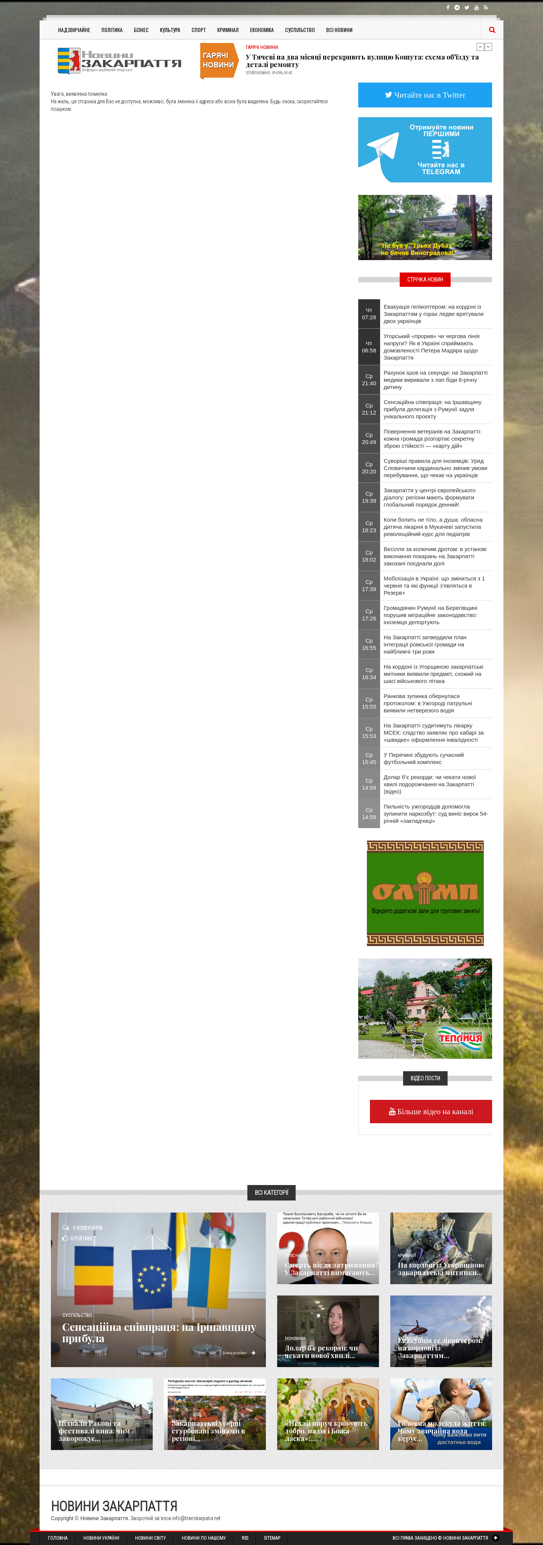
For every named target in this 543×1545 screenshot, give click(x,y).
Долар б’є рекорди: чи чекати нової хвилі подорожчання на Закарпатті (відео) (430, 784)
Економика (295, 1339)
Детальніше (238, 1352)
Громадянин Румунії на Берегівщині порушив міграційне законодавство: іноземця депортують (431, 615)
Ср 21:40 (369, 379)
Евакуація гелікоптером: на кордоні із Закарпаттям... (440, 1348)
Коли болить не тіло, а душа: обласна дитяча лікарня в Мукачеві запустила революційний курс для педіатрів (433, 526)
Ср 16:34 (369, 673)
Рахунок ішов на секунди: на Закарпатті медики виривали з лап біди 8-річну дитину (436, 379)
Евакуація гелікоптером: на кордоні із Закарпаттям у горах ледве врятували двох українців (434, 313)
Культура (170, 30)
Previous (480, 47)
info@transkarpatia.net (196, 1518)
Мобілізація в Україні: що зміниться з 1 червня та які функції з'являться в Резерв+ (434, 585)
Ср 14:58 (369, 813)
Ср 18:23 (369, 526)
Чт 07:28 (369, 313)
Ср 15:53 (369, 732)
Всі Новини (339, 30)
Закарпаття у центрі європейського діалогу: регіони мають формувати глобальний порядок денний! (430, 497)
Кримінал (228, 30)
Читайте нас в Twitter (429, 95)
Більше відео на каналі (435, 1111)
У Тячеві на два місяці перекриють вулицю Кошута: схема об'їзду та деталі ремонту (362, 60)
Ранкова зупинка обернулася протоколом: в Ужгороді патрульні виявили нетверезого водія (428, 703)
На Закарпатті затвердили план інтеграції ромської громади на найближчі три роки (425, 644)
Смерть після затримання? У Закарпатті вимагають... (332, 1268)
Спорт (199, 30)
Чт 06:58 (369, 347)
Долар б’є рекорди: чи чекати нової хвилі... (321, 1351)
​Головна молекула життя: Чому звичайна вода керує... (442, 1431)
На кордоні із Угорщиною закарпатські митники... (441, 1268)
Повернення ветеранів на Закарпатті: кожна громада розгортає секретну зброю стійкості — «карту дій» (433, 438)
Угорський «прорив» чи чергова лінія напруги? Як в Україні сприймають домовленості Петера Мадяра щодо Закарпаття (432, 347)
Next (488, 47)
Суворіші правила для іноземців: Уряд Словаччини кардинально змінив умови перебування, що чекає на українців (436, 468)
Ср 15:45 (369, 758)
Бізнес (141, 30)
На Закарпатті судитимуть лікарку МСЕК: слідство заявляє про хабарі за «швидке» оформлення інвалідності (434, 732)
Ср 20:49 (369, 438)
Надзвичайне (74, 30)
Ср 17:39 (369, 585)
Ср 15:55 (369, 703)
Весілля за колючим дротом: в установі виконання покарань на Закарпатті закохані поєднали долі (435, 556)
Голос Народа (296, 1256)
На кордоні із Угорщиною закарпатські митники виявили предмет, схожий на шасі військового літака (433, 673)
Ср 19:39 (369, 497)
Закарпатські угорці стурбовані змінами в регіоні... (208, 1431)
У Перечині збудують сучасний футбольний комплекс (424, 758)
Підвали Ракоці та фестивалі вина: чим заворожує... (94, 1431)
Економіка (262, 30)
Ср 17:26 (369, 615)
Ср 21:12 (369, 409)
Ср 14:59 (369, 784)
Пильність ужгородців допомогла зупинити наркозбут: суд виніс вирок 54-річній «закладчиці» (436, 813)
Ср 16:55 (369, 644)
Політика (112, 30)
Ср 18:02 (369, 556)
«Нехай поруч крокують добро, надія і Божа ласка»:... (326, 1431)
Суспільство (300, 30)
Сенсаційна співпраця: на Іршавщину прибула (134, 1332)
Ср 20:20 (369, 468)
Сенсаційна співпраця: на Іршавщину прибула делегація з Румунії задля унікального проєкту (433, 409)
